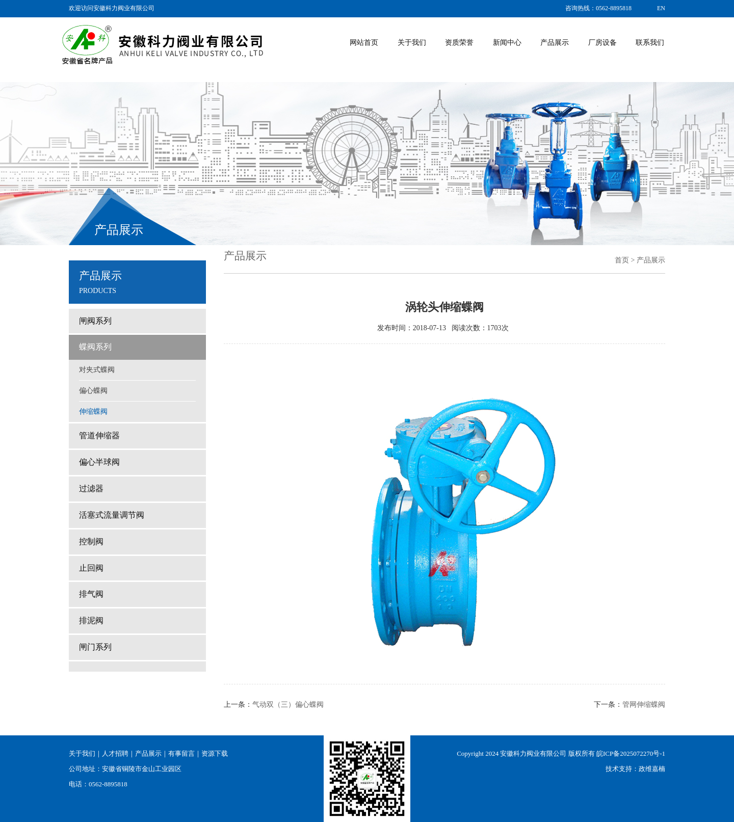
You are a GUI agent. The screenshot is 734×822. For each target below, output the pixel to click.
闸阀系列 (95, 320)
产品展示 (148, 753)
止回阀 (91, 568)
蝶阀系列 (95, 346)
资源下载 (214, 753)
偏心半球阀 (99, 462)
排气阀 (91, 594)
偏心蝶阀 (93, 390)
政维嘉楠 (652, 769)
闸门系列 (95, 647)
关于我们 (82, 753)
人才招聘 (115, 753)
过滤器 (91, 488)
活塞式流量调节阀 (111, 515)
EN (661, 8)
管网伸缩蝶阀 (643, 704)
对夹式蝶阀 (97, 370)
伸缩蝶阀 (93, 411)
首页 (622, 260)
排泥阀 (91, 620)
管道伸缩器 (99, 435)
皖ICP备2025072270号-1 (630, 753)
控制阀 (91, 541)
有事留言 (181, 753)
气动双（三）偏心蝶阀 (288, 704)
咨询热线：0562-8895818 (598, 8)
